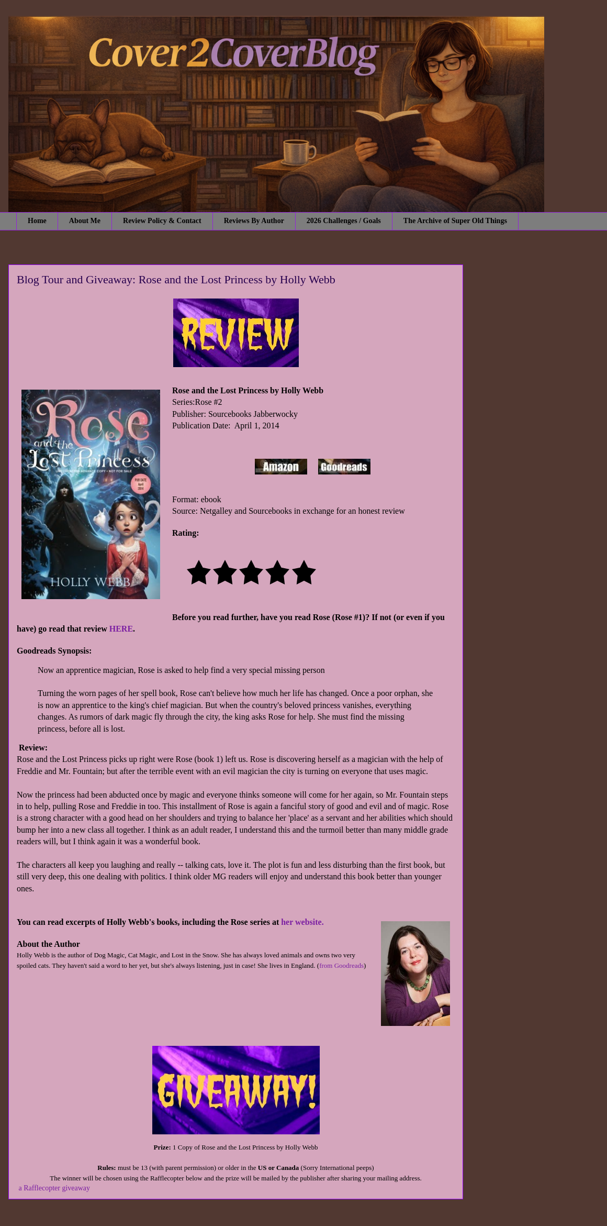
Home (37, 221)
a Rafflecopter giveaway (55, 1188)
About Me (84, 221)
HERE (121, 628)
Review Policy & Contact (162, 221)
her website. (302, 922)
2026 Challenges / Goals (344, 221)
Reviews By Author (254, 221)
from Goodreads (341, 965)
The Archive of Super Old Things (455, 221)
